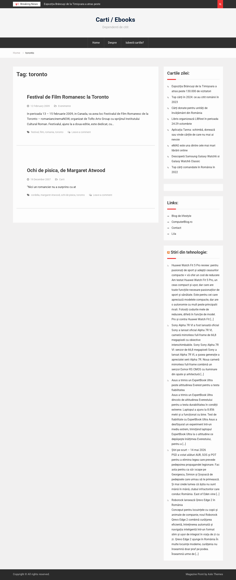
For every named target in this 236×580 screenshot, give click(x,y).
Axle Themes (215, 574)
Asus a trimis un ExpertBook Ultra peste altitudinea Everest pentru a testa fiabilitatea (195, 385)
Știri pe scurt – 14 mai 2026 (189, 450)
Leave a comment (81, 132)
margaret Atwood (50, 195)
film (42, 132)
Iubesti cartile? (135, 42)
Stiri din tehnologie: (189, 252)
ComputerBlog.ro (182, 222)
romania (49, 132)
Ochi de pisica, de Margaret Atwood (66, 170)
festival (35, 132)
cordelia (35, 195)
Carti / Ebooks (115, 19)
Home (96, 42)
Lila (174, 233)
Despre (112, 42)
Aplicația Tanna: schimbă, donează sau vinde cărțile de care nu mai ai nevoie (193, 134)
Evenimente (64, 106)
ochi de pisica (68, 195)
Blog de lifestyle (181, 216)
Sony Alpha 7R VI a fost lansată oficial (195, 325)
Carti (61, 179)
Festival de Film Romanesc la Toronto (68, 97)
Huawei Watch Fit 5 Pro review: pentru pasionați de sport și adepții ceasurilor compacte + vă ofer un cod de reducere (195, 270)
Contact (176, 227)
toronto (59, 132)
